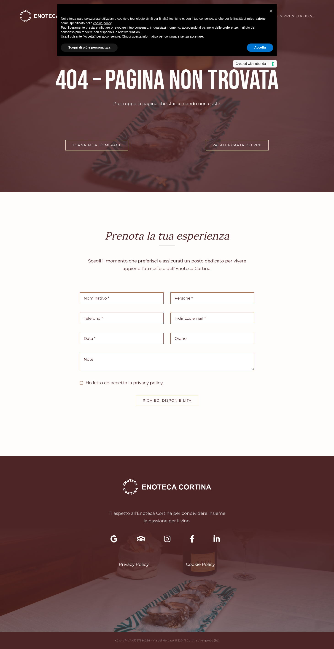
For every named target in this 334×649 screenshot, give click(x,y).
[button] (271, 11)
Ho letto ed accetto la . (124, 382)
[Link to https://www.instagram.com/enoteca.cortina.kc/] (167, 539)
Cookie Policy (200, 564)
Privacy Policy (134, 564)
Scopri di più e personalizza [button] (89, 47)
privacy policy (147, 382)
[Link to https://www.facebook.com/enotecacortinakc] (192, 539)
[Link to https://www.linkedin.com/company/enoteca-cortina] (216, 539)
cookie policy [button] (102, 23)
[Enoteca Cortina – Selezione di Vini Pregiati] (52, 12)
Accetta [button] (260, 47)
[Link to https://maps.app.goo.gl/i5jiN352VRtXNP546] (114, 539)
